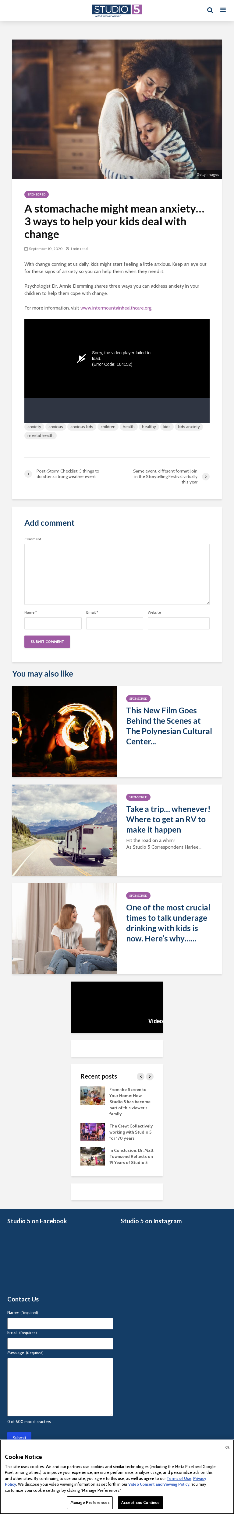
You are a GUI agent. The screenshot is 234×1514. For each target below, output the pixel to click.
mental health (40, 435)
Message (25, 1352)
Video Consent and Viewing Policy (159, 1484)
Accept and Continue (140, 1502)
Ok (227, 1447)
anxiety (34, 426)
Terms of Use (179, 1478)
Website (154, 612)
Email (92, 612)
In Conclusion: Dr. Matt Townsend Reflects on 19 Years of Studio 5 (131, 1156)
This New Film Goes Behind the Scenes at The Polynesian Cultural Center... (169, 725)
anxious (55, 426)
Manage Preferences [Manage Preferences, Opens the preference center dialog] (89, 1502)
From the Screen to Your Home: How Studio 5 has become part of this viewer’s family (130, 1102)
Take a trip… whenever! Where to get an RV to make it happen (168, 819)
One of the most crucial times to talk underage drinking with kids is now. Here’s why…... (168, 923)
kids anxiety (189, 426)
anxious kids (81, 426)
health (129, 426)
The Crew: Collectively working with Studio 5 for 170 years (131, 1132)
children (108, 426)
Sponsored (36, 194)
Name (30, 612)
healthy (149, 426)
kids (167, 426)
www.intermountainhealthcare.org (115, 308)
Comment (32, 539)
